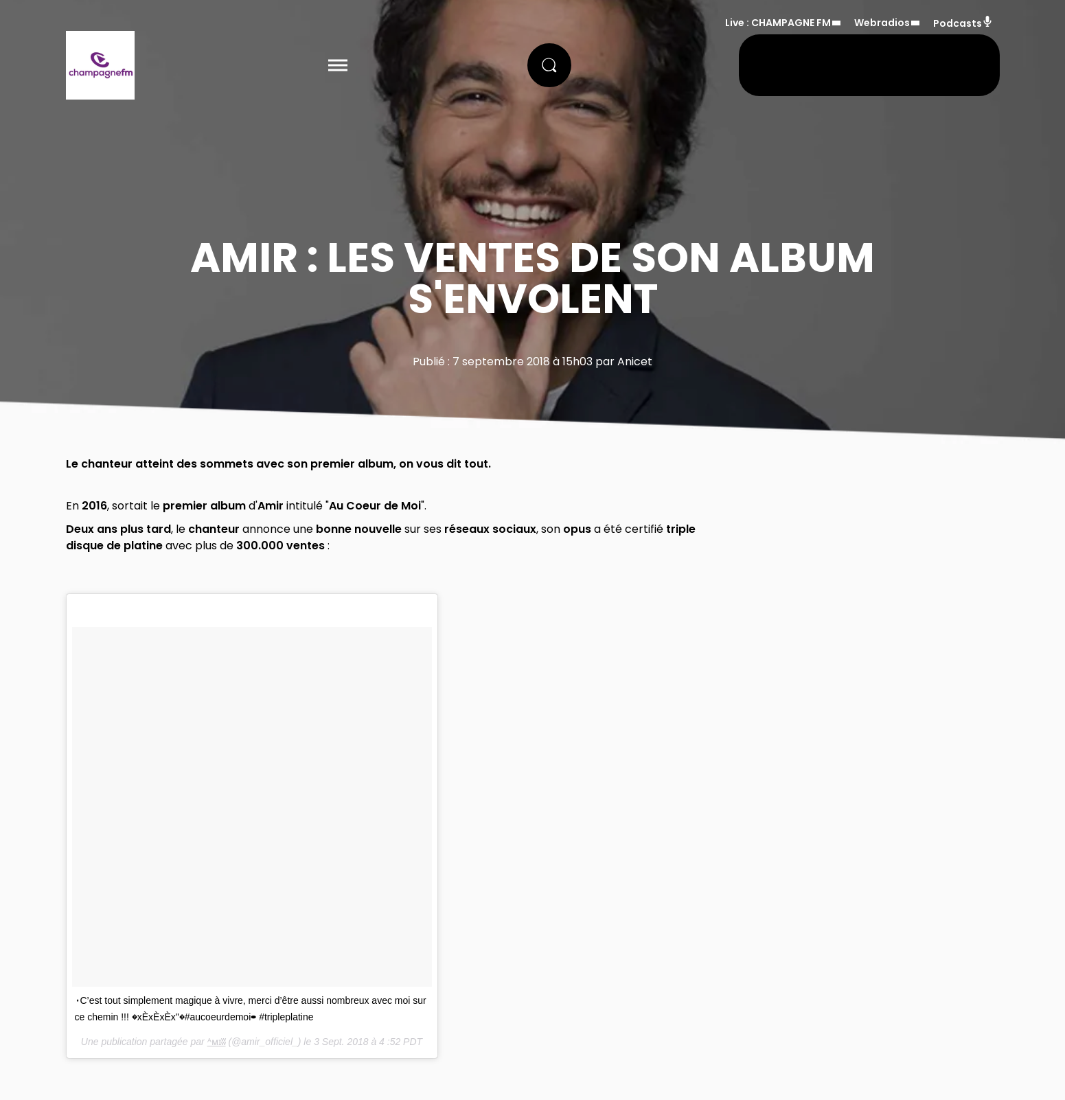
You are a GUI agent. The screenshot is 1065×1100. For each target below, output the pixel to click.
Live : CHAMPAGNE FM (778, 23)
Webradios (882, 23)
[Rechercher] (549, 65)
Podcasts (963, 23)
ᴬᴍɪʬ (216, 1041)
